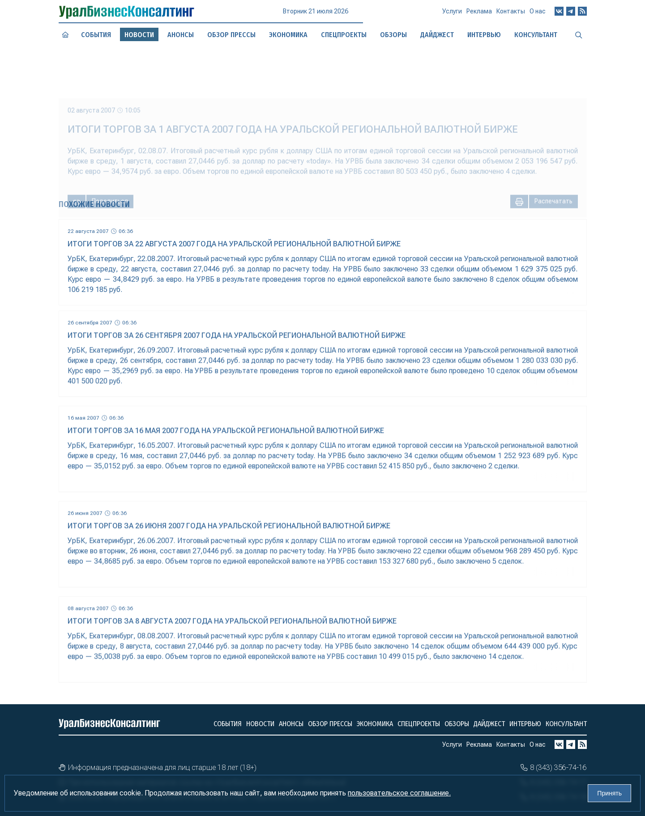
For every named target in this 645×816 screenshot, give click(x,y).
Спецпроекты (418, 723)
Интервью (525, 723)
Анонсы (180, 34)
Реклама (479, 14)
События (95, 34)
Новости (260, 723)
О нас (538, 13)
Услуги (452, 14)
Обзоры (456, 723)
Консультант (566, 723)
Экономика (375, 723)
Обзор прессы (231, 35)
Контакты (510, 14)
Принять (609, 793)
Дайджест (489, 723)
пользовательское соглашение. (399, 793)
